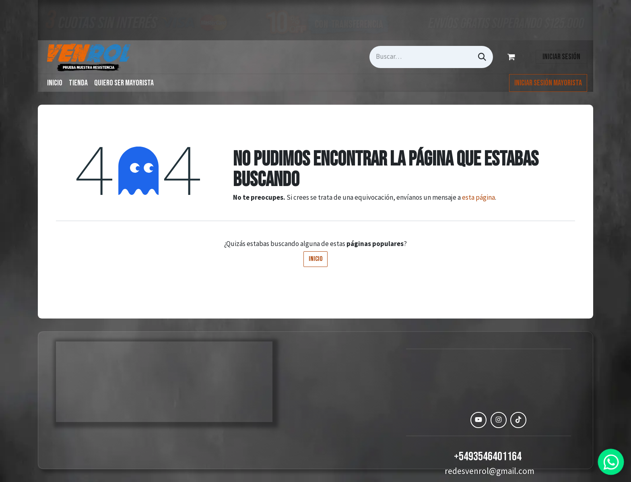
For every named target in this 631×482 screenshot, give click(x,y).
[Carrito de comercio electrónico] (513, 57)
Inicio (315, 259)
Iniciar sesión (561, 57)
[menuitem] (55, 83)
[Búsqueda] (482, 57)
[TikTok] (518, 420)
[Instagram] (499, 420)
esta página (478, 197)
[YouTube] (478, 420)
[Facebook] (459, 420)
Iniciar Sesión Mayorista (548, 83)
